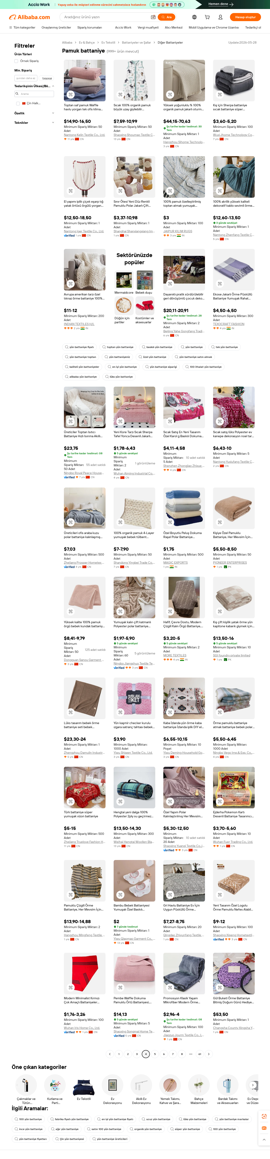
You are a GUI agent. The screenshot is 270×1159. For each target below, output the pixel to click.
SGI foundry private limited (231, 655)
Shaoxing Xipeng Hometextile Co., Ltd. (234, 935)
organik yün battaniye (146, 1129)
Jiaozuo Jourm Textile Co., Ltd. (184, 1035)
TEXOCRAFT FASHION (228, 324)
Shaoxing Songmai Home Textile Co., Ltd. (134, 1031)
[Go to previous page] (110, 1054)
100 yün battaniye (28, 1119)
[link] (264, 1116)
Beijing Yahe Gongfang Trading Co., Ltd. (184, 331)
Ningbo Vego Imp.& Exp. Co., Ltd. (234, 752)
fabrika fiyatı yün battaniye (69, 1119)
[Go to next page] (209, 1054)
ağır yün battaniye (65, 1129)
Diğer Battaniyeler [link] (170, 42)
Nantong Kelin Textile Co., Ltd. (84, 135)
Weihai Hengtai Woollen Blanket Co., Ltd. (134, 842)
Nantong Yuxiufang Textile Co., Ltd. (234, 461)
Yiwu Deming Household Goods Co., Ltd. (184, 752)
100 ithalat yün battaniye (203, 367)
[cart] (208, 18)
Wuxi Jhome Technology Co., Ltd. (234, 135)
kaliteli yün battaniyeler (82, 367)
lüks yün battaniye (119, 377)
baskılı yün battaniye (157, 347)
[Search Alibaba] (105, 17)
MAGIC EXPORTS (175, 562)
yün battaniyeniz (117, 357)
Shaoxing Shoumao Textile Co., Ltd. (134, 135)
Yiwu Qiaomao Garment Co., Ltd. (134, 938)
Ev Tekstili (108, 42)
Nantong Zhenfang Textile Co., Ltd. (234, 235)
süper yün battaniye (185, 1129)
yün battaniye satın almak (193, 357)
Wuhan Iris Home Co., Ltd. (82, 1028)
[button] (153, 17)
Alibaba (67, 42)
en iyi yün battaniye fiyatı (115, 1119)
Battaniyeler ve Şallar (136, 42)
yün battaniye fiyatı (79, 347)
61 (199, 1054)
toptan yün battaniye (117, 347)
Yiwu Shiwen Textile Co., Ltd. (133, 752)
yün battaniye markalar (232, 1119)
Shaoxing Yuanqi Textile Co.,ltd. (184, 846)
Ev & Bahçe (87, 42)
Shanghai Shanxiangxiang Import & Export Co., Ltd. (134, 231)
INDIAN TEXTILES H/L (79, 324)
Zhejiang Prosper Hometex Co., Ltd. (85, 562)
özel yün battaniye (152, 357)
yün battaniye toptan (80, 357)
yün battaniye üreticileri (109, 1139)
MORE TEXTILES (174, 655)
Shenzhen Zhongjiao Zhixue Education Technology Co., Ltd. (184, 466)
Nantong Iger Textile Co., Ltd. (84, 231)
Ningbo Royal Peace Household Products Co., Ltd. (85, 473)
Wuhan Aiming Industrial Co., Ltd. (134, 473)
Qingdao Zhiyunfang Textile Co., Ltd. (184, 935)
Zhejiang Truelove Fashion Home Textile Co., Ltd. (85, 842)
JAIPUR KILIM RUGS (177, 231)
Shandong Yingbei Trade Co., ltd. (134, 562)
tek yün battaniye (224, 347)
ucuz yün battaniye (156, 1119)
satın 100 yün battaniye (104, 1129)
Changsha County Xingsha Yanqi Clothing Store (234, 1028)
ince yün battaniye (29, 1129)
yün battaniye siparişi (161, 367)
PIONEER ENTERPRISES (230, 562)
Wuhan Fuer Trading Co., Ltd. (233, 842)
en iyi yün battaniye (122, 367)
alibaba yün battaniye (81, 377)
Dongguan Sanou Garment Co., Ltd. (85, 660)
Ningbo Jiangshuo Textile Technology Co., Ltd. (134, 663)
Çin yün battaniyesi (69, 1139)
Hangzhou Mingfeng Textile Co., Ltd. (85, 935)
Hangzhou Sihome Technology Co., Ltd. (184, 142)
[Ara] (166, 17)
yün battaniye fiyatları (31, 1139)
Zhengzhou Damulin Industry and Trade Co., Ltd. (85, 752)
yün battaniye (192, 347)
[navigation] (34, 549)
